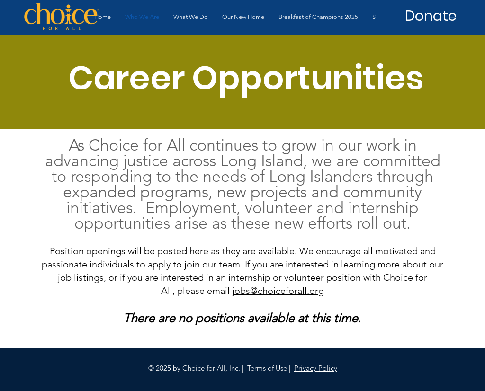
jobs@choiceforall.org (278, 290)
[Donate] (430, 16)
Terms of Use (267, 368)
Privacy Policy (315, 368)
